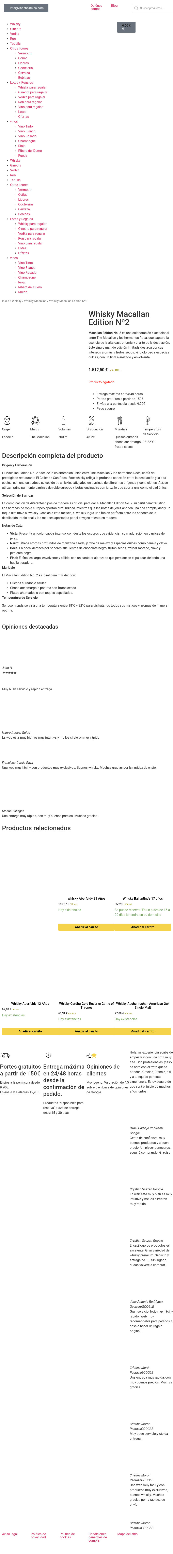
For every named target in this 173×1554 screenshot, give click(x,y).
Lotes (22, 112)
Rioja (21, 146)
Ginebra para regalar (32, 92)
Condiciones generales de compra (98, 1537)
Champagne (27, 141)
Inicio (5, 301)
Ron (13, 39)
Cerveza (24, 73)
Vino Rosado (27, 136)
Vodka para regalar (31, 97)
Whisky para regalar (32, 87)
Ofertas (23, 117)
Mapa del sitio (127, 1534)
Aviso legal (10, 1534)
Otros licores (19, 48)
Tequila (15, 43)
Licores (23, 63)
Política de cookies (67, 1535)
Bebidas (24, 78)
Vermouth (25, 53)
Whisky (15, 24)
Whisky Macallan (35, 301)
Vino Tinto (25, 126)
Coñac (22, 58)
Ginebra (15, 29)
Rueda (22, 156)
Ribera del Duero (30, 151)
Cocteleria (25, 68)
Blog (114, 6)
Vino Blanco (26, 131)
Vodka (14, 34)
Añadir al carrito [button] (86, 927)
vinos (14, 121)
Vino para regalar (30, 107)
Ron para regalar (30, 102)
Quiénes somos (96, 7)
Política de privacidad (38, 1535)
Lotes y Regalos (21, 82)
